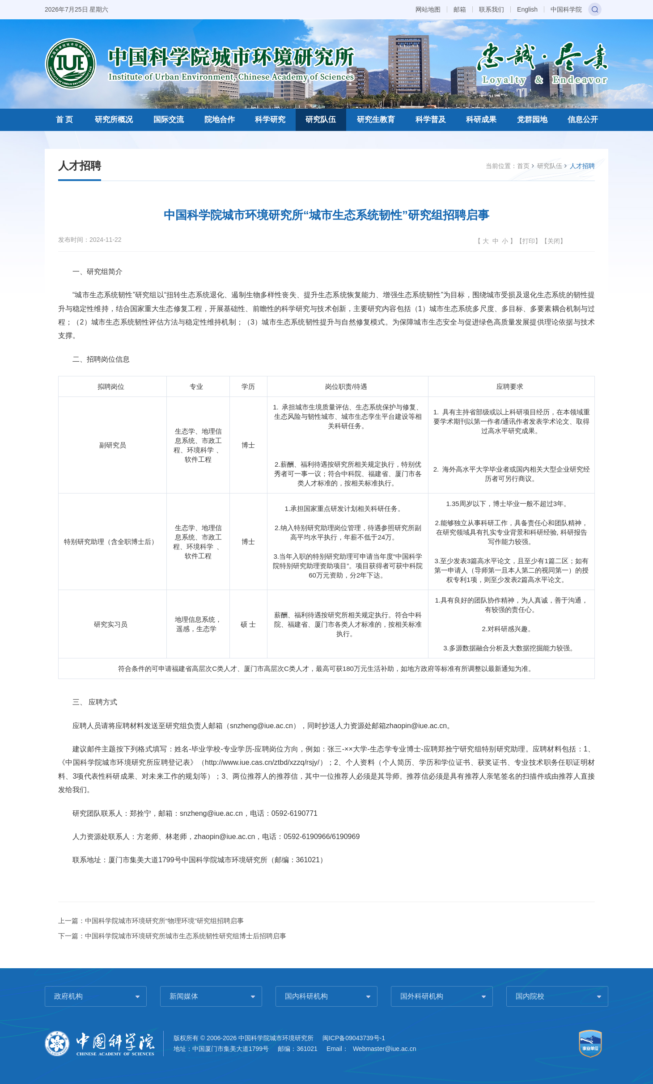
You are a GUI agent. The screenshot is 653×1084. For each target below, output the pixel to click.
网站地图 (428, 9)
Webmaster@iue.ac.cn (384, 1048)
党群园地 (532, 119)
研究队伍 (320, 119)
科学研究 (270, 119)
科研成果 (481, 119)
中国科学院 (566, 9)
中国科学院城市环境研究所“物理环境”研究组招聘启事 (164, 920)
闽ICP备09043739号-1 (353, 1038)
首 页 (64, 119)
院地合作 (219, 119)
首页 (523, 165)
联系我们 (491, 9)
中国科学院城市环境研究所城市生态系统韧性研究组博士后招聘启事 (185, 936)
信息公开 (583, 119)
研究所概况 (114, 119)
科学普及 (431, 119)
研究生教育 (376, 119)
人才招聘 (582, 165)
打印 (528, 241)
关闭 (553, 241)
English (527, 9)
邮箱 (460, 9)
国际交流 (168, 119)
